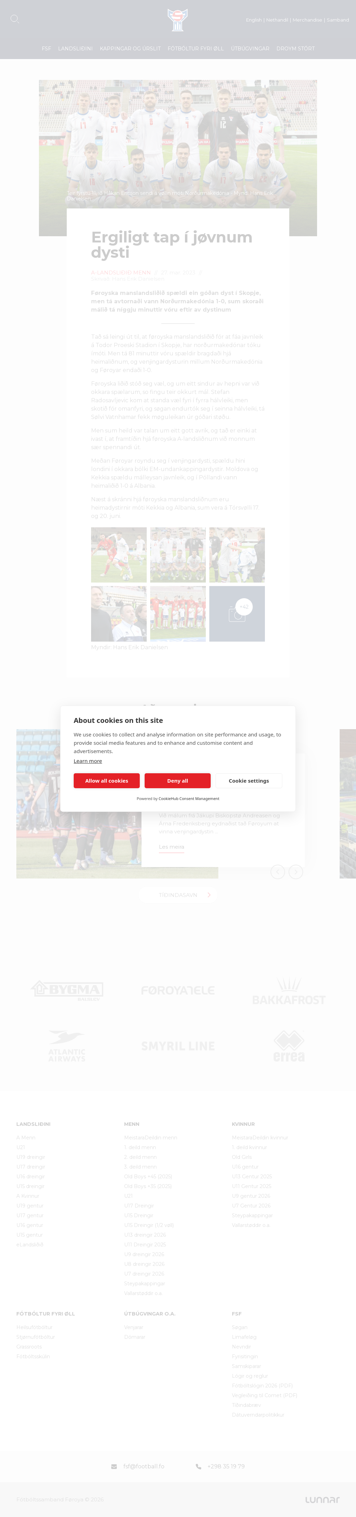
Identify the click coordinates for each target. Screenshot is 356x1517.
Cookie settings (249, 780)
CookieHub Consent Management (189, 798)
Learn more (88, 760)
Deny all (177, 780)
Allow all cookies (106, 780)
